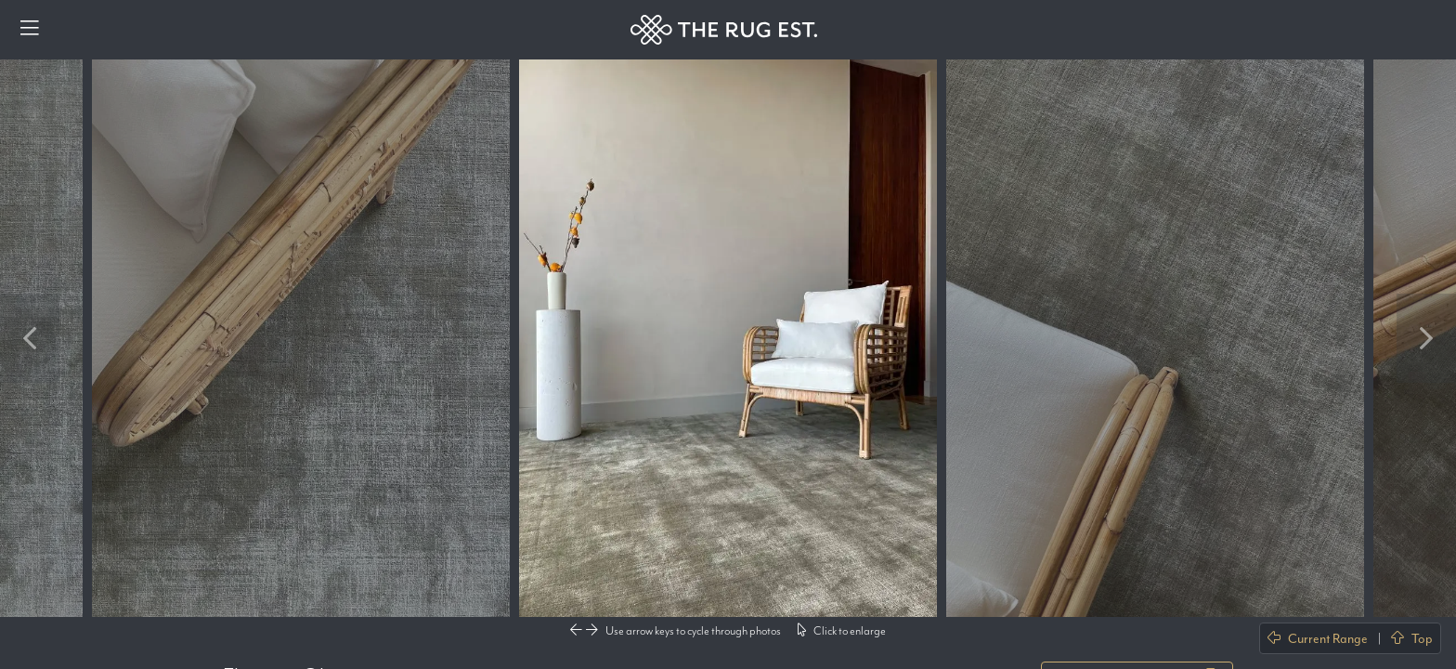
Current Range (1318, 638)
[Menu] (29, 29)
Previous (29, 338)
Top (1412, 638)
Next (1426, 338)
